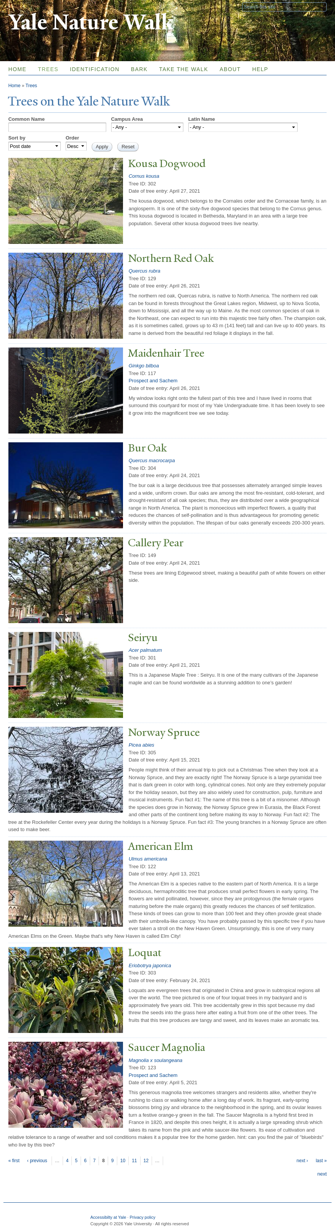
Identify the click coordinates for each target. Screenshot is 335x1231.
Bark (139, 69)
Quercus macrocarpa (152, 460)
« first (13, 1160)
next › (302, 1160)
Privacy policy (142, 1217)
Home (17, 69)
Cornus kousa (144, 176)
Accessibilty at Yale (108, 1217)
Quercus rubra (144, 271)
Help (260, 69)
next (322, 1174)
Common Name (26, 119)
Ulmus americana (148, 859)
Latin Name (201, 119)
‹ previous (37, 1160)
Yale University (29, 6)
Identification (95, 69)
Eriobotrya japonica (150, 965)
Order (72, 138)
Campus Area (127, 119)
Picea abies (141, 745)
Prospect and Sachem (153, 380)
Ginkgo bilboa (144, 366)
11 (134, 1160)
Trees (48, 69)
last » (321, 1160)
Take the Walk (183, 69)
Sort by (17, 138)
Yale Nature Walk (90, 22)
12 (146, 1160)
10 (122, 1160)
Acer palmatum (145, 650)
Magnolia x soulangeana (156, 1060)
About (230, 69)
